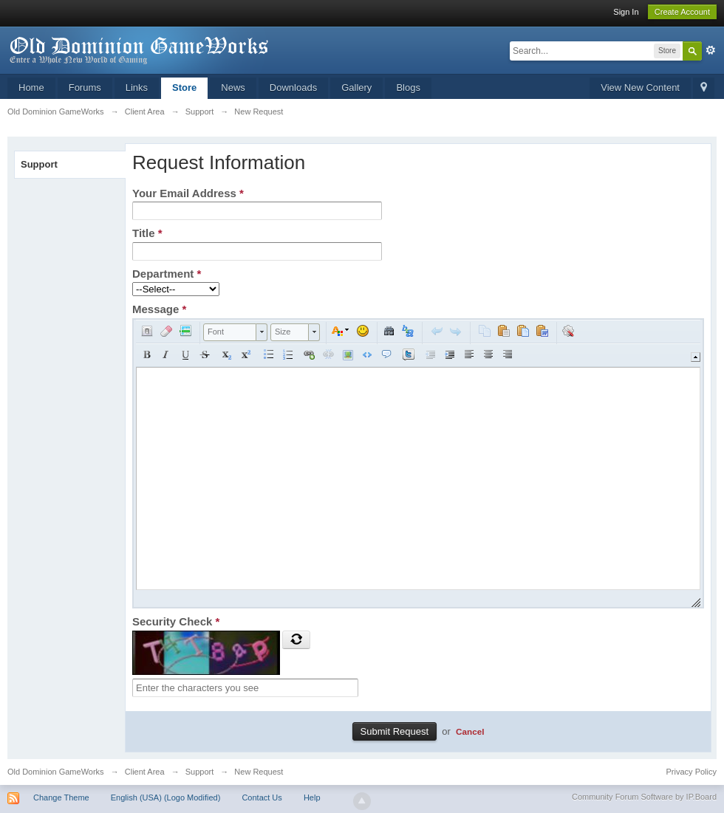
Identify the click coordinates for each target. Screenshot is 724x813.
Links (137, 87)
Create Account (682, 11)
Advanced (711, 50)
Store (184, 87)
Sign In (625, 11)
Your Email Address (188, 193)
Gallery (356, 87)
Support (39, 164)
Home (31, 87)
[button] (147, 331)
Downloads (293, 87)
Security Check (175, 621)
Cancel (470, 731)
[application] (418, 463)
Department (166, 273)
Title (147, 233)
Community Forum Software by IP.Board (644, 796)
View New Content (640, 87)
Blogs (408, 87)
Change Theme (61, 797)
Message (159, 309)
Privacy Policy (691, 771)
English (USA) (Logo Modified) (166, 797)
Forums (85, 87)
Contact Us (261, 797)
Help (312, 797)
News (233, 87)
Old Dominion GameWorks (55, 771)
